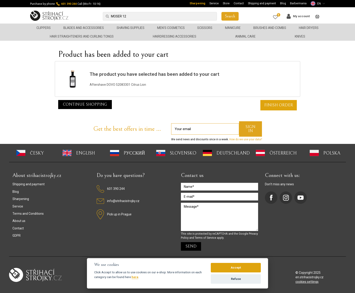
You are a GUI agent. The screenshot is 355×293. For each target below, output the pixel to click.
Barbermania (298, 3)
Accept (236, 267)
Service (214, 3)
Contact (239, 3)
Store (226, 3)
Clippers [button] (43, 28)
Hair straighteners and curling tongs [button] (82, 36)
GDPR (16, 235)
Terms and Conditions (28, 213)
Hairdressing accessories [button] (174, 36)
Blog (283, 3)
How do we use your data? (245, 139)
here (135, 277)
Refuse (236, 279)
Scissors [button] (204, 28)
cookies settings (307, 281)
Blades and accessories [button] (83, 28)
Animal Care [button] (245, 36)
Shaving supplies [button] (130, 28)
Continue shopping (85, 104)
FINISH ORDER (278, 105)
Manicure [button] (233, 28)
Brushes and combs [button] (269, 28)
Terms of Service (205, 237)
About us (18, 221)
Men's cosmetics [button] (171, 28)
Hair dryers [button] (309, 28)
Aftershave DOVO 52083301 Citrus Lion (118, 84)
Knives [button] (300, 36)
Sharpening (197, 3)
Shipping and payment (262, 3)
